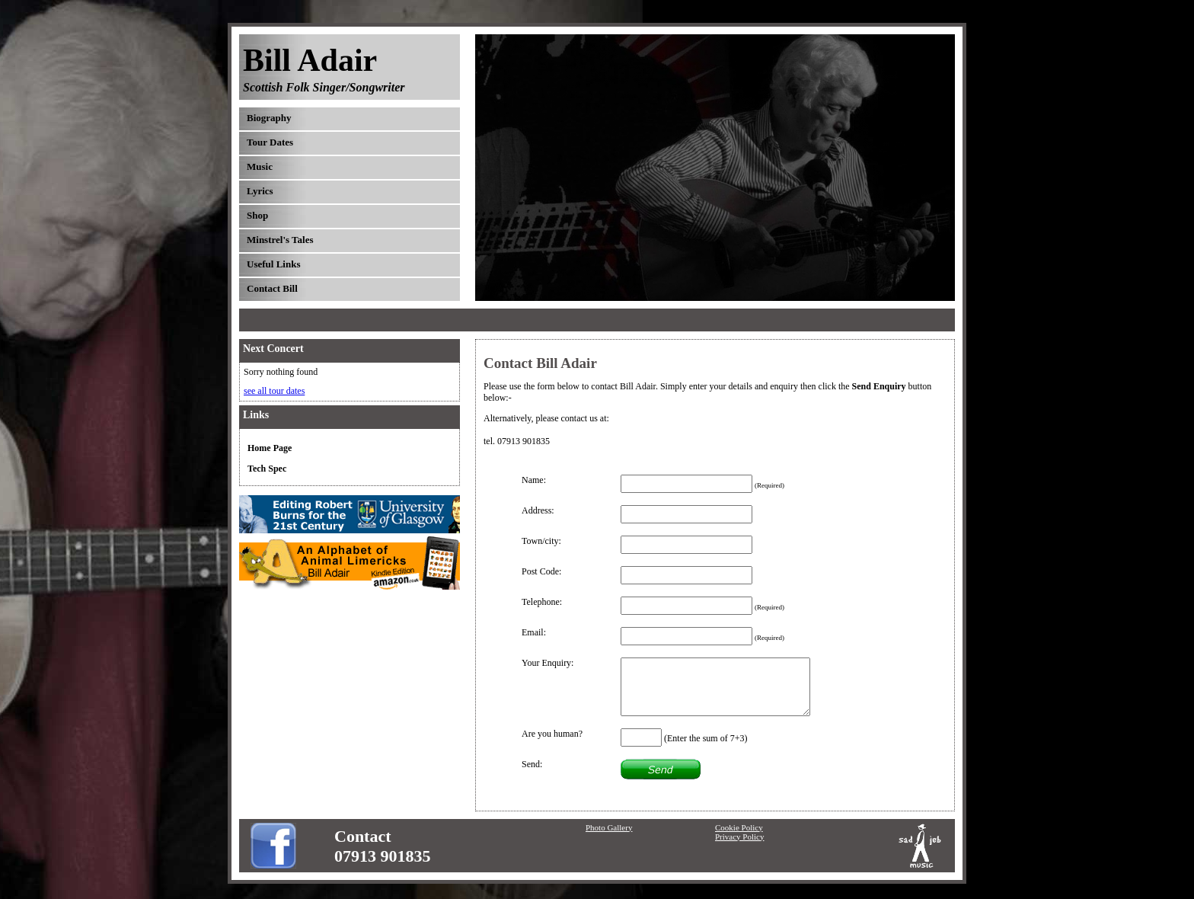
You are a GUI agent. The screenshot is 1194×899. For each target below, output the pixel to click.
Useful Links (273, 264)
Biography (269, 117)
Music (260, 166)
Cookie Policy (739, 827)
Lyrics (260, 191)
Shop (257, 215)
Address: (538, 510)
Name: (534, 480)
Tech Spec (266, 468)
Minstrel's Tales (280, 239)
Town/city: (541, 541)
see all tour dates (274, 391)
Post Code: (541, 571)
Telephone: (542, 602)
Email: (534, 632)
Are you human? (552, 733)
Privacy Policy (739, 836)
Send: (532, 764)
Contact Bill (272, 288)
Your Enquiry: (547, 662)
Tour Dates (270, 142)
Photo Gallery (609, 827)
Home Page (269, 448)
